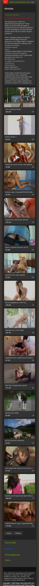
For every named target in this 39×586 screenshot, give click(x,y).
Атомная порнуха (11, 47)
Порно (7, 49)
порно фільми (10, 65)
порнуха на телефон (12, 45)
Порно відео (8, 548)
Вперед (18, 533)
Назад (9, 533)
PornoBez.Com (10, 59)
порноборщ (8, 8)
